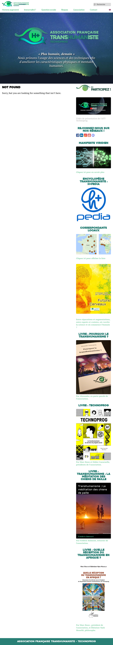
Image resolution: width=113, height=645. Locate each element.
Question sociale (48, 9)
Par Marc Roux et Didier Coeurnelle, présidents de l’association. (93, 462)
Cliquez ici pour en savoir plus (90, 172)
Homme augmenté (10, 9)
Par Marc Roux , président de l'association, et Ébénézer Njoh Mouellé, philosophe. (90, 628)
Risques (64, 9)
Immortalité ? (30, 9)
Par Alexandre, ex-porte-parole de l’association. (93, 396)
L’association (78, 9)
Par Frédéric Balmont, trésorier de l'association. (93, 540)
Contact (93, 9)
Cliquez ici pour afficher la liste (90, 258)
